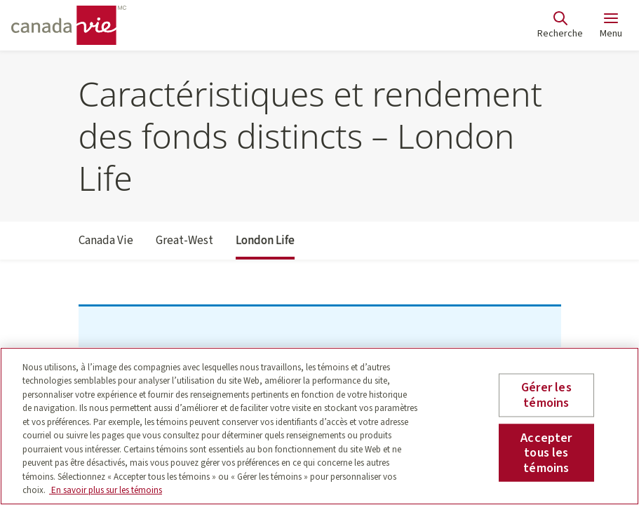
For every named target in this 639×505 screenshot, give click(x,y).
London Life (265, 246)
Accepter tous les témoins (546, 452)
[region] (319, 426)
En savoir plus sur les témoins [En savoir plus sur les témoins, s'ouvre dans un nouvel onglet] (105, 490)
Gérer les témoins (546, 395)
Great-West (184, 246)
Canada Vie (106, 246)
